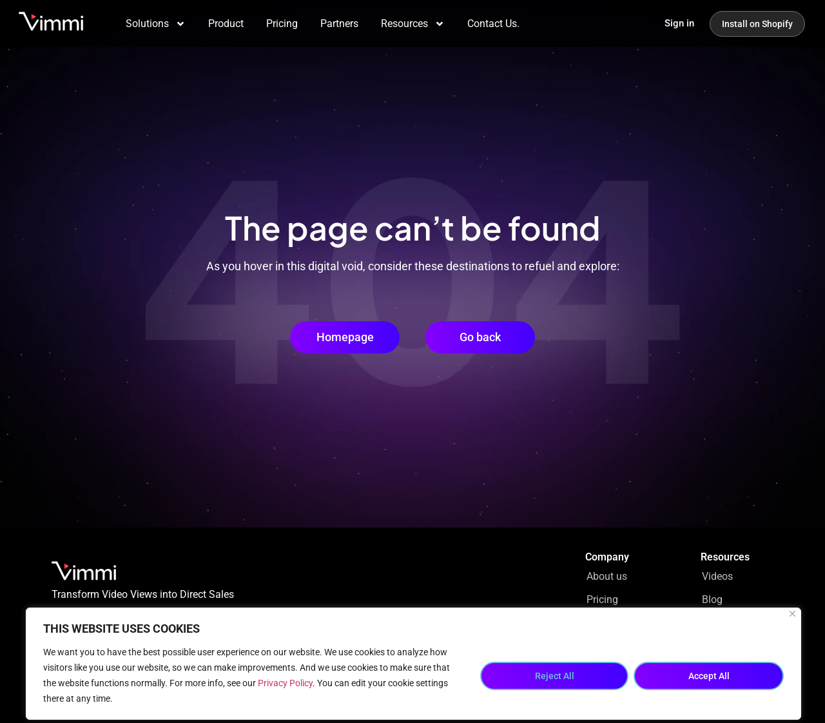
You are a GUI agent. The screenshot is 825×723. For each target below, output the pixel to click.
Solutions (156, 23)
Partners (339, 23)
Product (226, 23)
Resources (413, 23)
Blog (712, 599)
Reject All (554, 675)
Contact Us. (493, 23)
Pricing (282, 23)
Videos (717, 576)
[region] (413, 664)
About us (607, 576)
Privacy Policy (285, 683)
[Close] (792, 614)
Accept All (709, 675)
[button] (480, 337)
